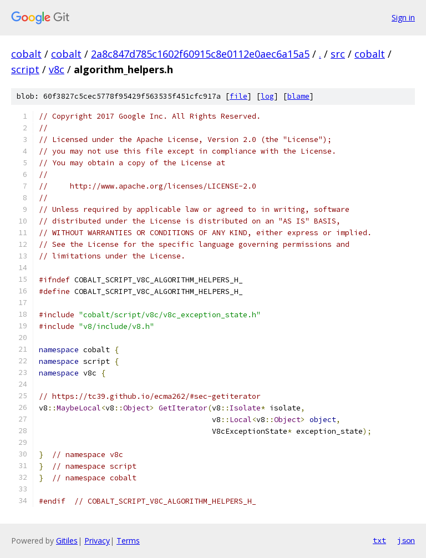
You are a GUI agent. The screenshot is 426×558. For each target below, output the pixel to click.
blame (298, 96)
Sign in (403, 17)
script (25, 69)
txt (379, 540)
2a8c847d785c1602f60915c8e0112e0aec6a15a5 (200, 53)
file (238, 96)
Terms (128, 540)
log (267, 96)
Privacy (97, 540)
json (406, 540)
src (338, 53)
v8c (56, 69)
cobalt (26, 53)
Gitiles (67, 540)
